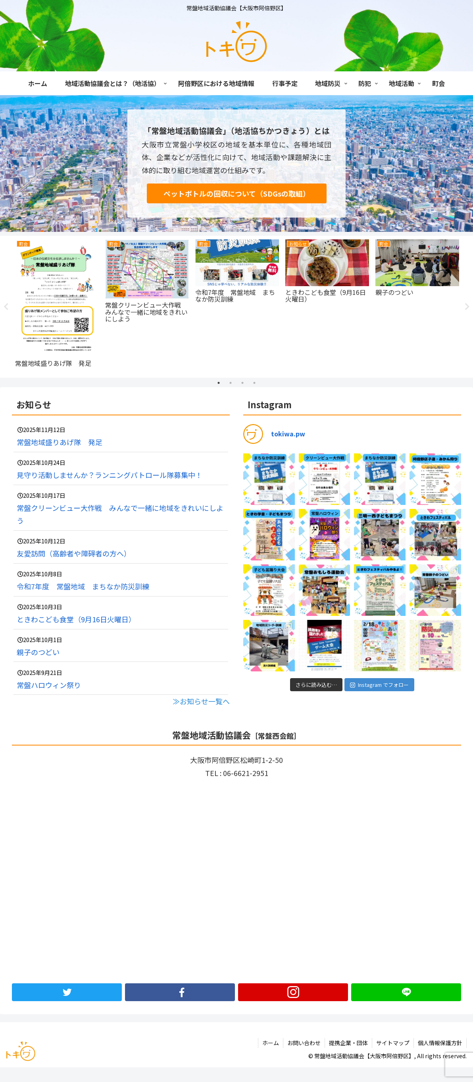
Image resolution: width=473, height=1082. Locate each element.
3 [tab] (242, 382)
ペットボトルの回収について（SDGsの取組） (236, 193)
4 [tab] (254, 382)
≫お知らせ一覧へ (201, 701)
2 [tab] (231, 382)
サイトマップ (393, 1042)
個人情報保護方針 (440, 1042)
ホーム (270, 1042)
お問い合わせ (304, 1042)
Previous (6, 307)
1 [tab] (219, 382)
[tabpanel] (55, 305)
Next (467, 307)
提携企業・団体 (348, 1042)
